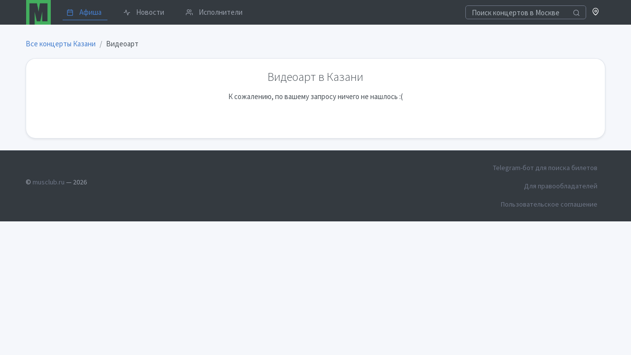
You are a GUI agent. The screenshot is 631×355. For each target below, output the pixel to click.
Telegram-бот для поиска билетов (545, 167)
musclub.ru (49, 182)
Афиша (84, 12)
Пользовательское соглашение (549, 204)
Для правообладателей (560, 185)
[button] (595, 12)
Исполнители (214, 12)
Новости (143, 12)
